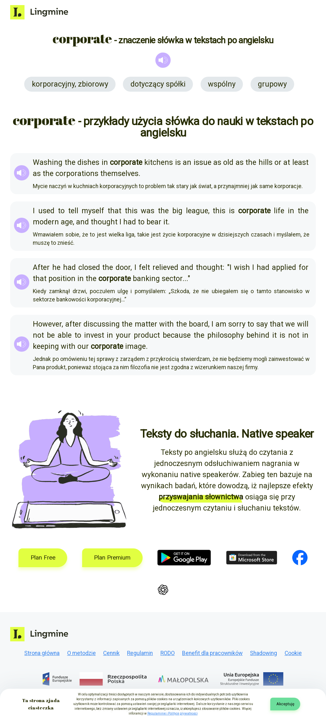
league (197, 210)
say (262, 324)
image (135, 346)
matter (146, 324)
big (177, 210)
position (61, 278)
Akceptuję (285, 703)
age (67, 221)
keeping (46, 346)
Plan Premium (112, 557)
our (83, 346)
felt (144, 267)
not (38, 335)
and (82, 221)
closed (89, 267)
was (147, 210)
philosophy (225, 335)
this (131, 210)
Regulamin (140, 653)
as (217, 162)
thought (104, 221)
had (129, 221)
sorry (236, 324)
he (56, 267)
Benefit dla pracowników (212, 653)
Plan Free (43, 557)
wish (242, 267)
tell (73, 210)
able (65, 335)
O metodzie (81, 653)
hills (266, 162)
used (46, 210)
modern (46, 221)
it (165, 221)
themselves (119, 173)
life (279, 210)
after (73, 324)
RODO (167, 653)
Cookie (293, 653)
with (166, 324)
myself (93, 210)
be (51, 335)
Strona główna (42, 653)
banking (146, 278)
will (302, 324)
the (70, 162)
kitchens (158, 162)
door (123, 267)
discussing (101, 324)
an (187, 162)
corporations (76, 173)
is (178, 162)
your (123, 335)
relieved (165, 267)
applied (284, 267)
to (61, 210)
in (105, 162)
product (147, 335)
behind (257, 335)
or (277, 162)
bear (153, 221)
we (290, 324)
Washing (47, 162)
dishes (88, 162)
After (41, 267)
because (177, 335)
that (114, 210)
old (228, 162)
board (198, 324)
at (286, 162)
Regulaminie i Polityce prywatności (172, 713)
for (303, 267)
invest (94, 335)
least (300, 162)
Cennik (111, 653)
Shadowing (263, 653)
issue (202, 162)
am (221, 324)
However (47, 324)
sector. (173, 278)
